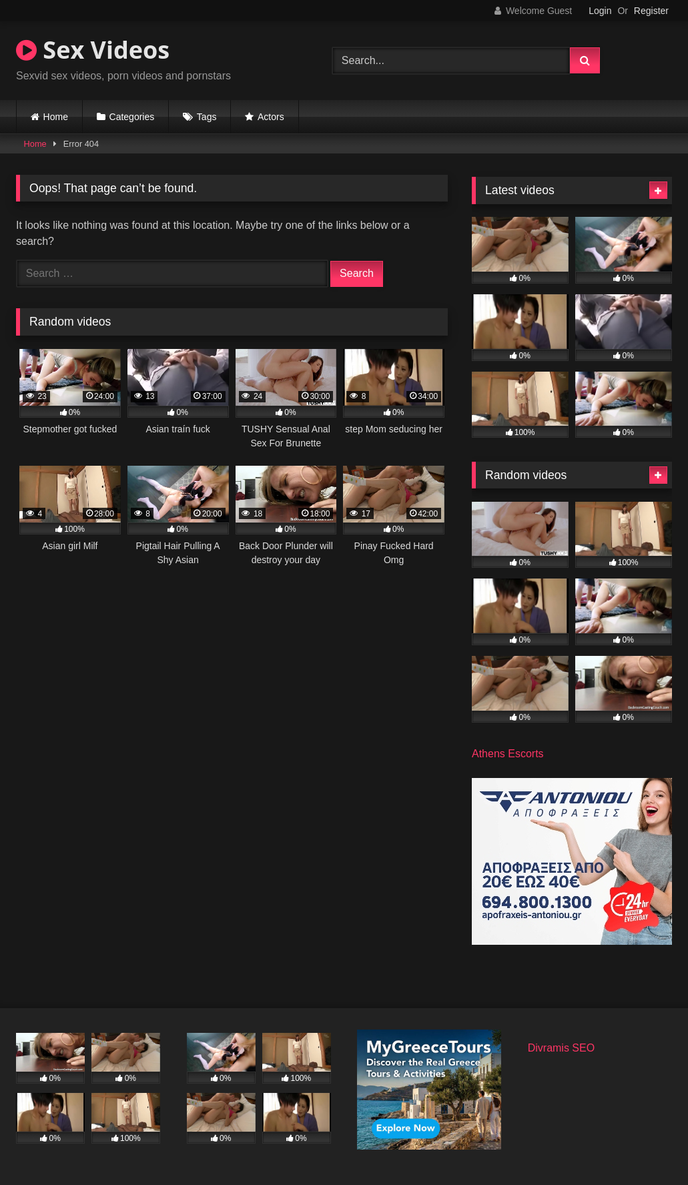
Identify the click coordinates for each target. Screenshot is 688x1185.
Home (55, 116)
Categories (132, 116)
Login (600, 10)
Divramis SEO (561, 1048)
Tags (207, 116)
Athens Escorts (508, 753)
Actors (271, 116)
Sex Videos (92, 49)
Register (651, 10)
